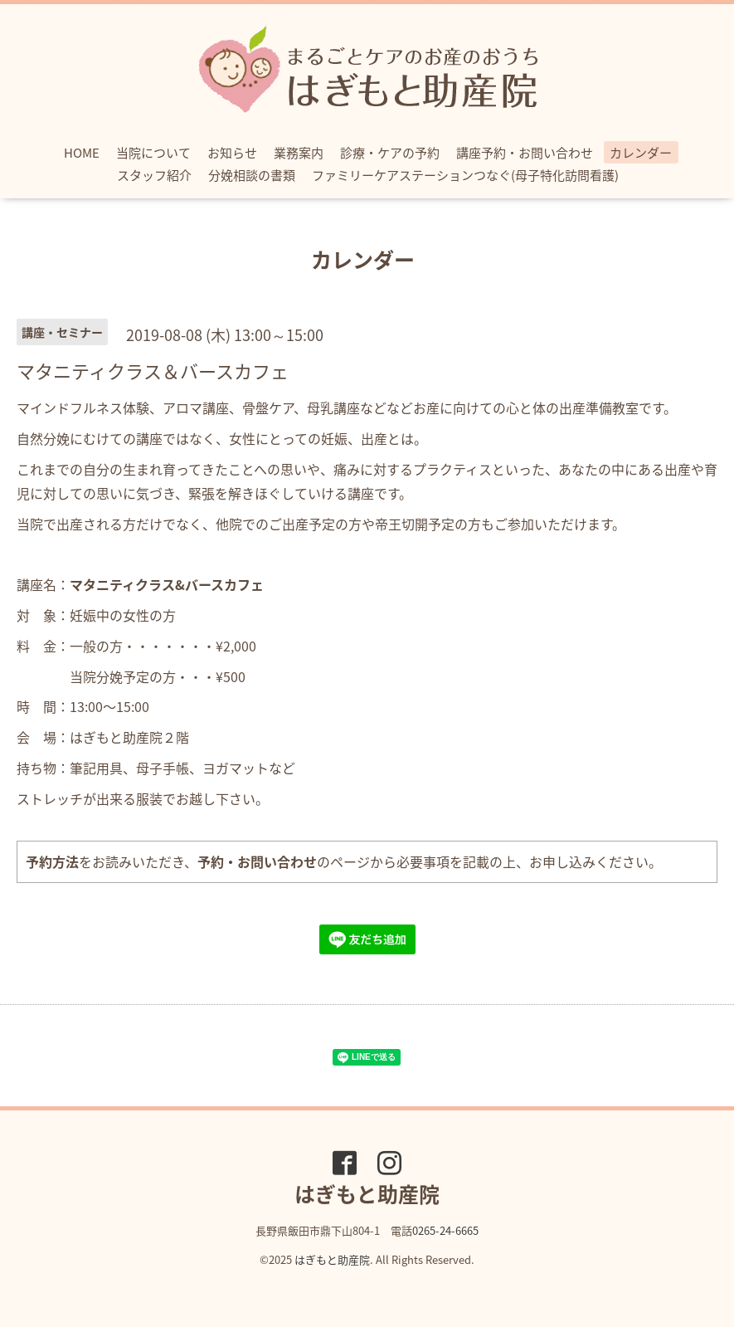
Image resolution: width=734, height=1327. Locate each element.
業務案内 (298, 153)
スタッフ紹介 (154, 175)
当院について (153, 153)
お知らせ (232, 153)
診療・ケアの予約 (390, 153)
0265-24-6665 (445, 1230)
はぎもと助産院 (332, 1259)
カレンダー (641, 153)
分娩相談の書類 (251, 175)
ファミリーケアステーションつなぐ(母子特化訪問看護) (465, 175)
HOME (82, 153)
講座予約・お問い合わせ (524, 153)
